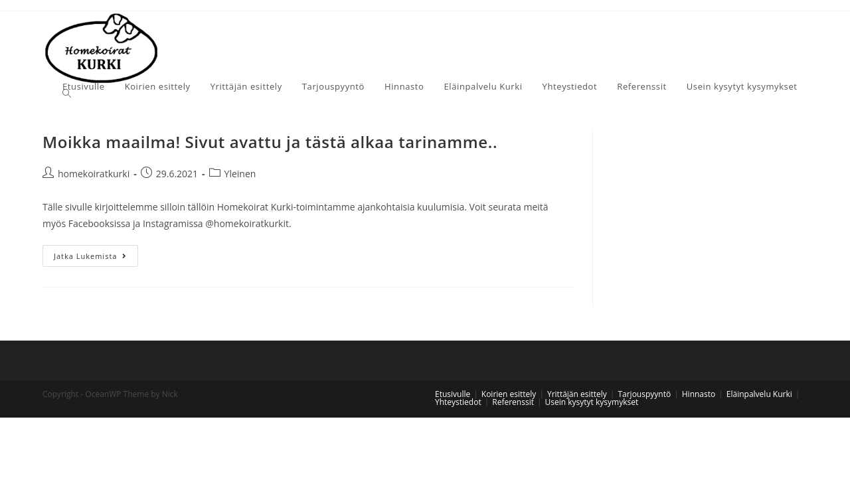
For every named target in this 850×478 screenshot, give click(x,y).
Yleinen (240, 173)
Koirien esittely (509, 394)
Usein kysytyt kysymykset (592, 402)
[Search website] (66, 93)
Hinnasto (698, 394)
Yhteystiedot (458, 402)
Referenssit (513, 402)
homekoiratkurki (93, 173)
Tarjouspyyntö (644, 394)
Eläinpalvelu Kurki (759, 394)
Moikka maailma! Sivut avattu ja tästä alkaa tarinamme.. (269, 142)
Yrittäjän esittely (577, 394)
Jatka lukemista (90, 256)
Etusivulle (452, 394)
